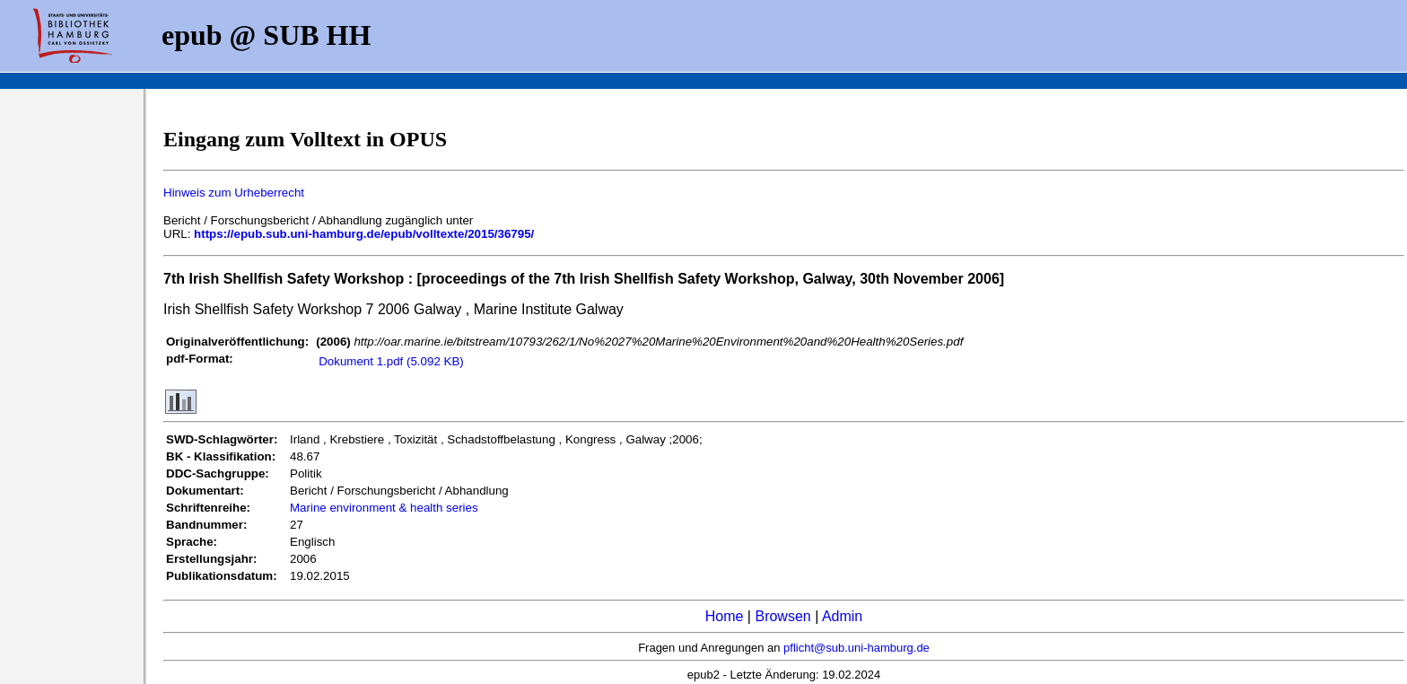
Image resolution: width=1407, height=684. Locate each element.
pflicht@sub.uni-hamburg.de (856, 647)
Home (724, 616)
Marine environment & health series (384, 507)
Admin (842, 616)
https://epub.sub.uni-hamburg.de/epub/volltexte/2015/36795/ (364, 234)
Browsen (782, 616)
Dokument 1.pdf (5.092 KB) (391, 361)
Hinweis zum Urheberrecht (233, 192)
